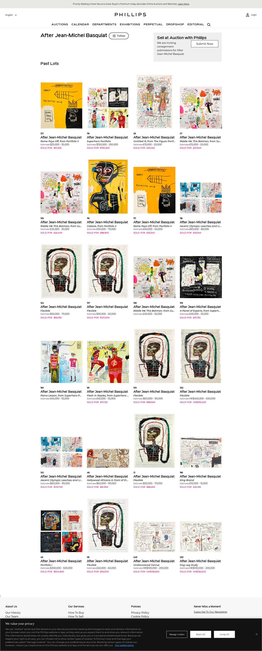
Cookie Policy (140, 616)
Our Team (11, 616)
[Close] (256, 634)
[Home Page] (130, 15)
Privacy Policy (140, 612)
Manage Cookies (176, 634)
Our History (13, 612)
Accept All (224, 634)
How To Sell (75, 616)
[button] (62, 114)
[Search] (209, 25)
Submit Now (204, 43)
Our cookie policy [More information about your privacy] (124, 645)
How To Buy (76, 612)
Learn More (183, 4)
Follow (118, 36)
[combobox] (11, 15)
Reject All (200, 634)
